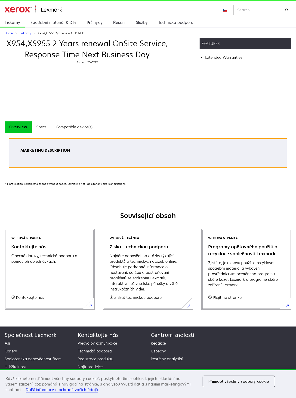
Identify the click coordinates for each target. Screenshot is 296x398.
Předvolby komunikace (97, 343)
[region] (148, 383)
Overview (18, 127)
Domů (33, 9)
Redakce (158, 343)
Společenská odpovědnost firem (33, 358)
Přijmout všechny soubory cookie (238, 381)
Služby (142, 22)
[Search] (286, 10)
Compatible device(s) (74, 127)
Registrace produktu (95, 358)
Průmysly (95, 22)
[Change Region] (225, 10)
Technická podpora (176, 22)
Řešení (119, 22)
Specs (41, 127)
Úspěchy (158, 351)
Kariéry (11, 351)
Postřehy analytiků (167, 358)
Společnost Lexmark (30, 335)
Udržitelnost (15, 366)
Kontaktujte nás (98, 335)
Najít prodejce (90, 366)
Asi (7, 343)
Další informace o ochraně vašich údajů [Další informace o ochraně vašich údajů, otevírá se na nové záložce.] (62, 389)
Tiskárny (12, 22)
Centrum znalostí (172, 335)
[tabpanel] (148, 154)
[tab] (18, 127)
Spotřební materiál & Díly (53, 22)
